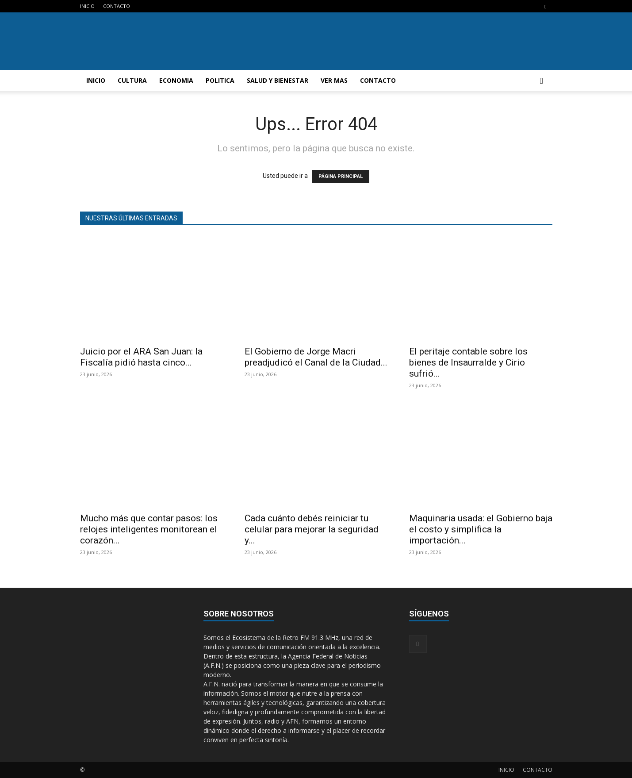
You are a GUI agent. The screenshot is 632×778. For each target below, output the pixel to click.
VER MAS (334, 80)
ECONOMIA (176, 80)
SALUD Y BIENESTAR (277, 80)
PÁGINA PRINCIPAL (340, 176)
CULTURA (132, 80)
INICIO (87, 6)
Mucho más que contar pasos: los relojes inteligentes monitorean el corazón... (149, 529)
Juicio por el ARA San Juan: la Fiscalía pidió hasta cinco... (141, 357)
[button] (541, 81)
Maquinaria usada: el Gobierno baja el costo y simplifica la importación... (480, 529)
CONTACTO (116, 6)
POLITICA (220, 80)
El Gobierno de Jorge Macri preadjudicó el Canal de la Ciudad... (316, 357)
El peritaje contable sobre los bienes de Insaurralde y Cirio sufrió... (468, 362)
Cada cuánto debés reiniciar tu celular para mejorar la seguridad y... (312, 529)
